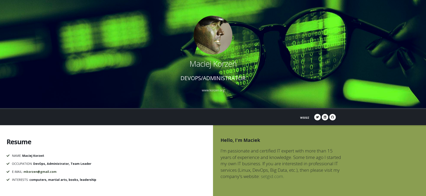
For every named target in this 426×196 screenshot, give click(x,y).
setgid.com (272, 176)
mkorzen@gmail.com (40, 172)
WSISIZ (304, 118)
